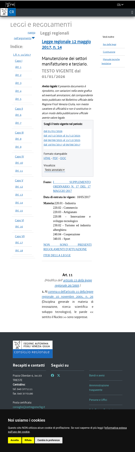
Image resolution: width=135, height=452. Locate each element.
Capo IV (19, 156)
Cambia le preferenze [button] (49, 440)
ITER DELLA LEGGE (57, 255)
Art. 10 (19, 163)
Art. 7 (18, 123)
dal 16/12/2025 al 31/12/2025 (62, 135)
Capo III (19, 132)
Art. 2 (18, 75)
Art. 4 (18, 91)
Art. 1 (18, 67)
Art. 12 (19, 186)
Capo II (19, 109)
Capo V (19, 180)
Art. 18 (19, 250)
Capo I (18, 61)
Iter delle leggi (109, 44)
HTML (47, 158)
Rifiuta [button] (28, 440)
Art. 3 (18, 83)
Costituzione (109, 52)
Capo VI (19, 220)
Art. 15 (19, 210)
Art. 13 (19, 194)
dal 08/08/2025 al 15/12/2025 (62, 140)
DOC (63, 158)
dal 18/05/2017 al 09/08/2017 (62, 144)
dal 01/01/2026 (53, 131)
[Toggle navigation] (132, 12)
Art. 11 (19, 170)
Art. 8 (18, 139)
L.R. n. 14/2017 (22, 54)
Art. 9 (18, 147)
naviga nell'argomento (24, 35)
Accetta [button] (15, 440)
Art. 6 (18, 115)
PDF (55, 158)
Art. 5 (18, 99)
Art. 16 (19, 226)
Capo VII (20, 236)
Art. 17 (19, 242)
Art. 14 (19, 202)
